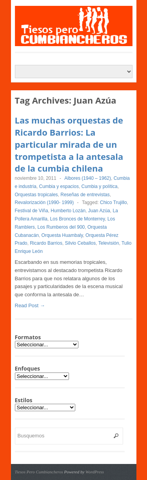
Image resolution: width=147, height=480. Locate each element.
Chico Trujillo (113, 202)
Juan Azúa (99, 210)
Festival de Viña (31, 210)
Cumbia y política (100, 186)
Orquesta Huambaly (62, 235)
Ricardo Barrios (46, 243)
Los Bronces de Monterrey (77, 219)
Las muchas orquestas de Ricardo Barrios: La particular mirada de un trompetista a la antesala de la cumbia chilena (69, 144)
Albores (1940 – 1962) (87, 178)
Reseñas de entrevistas (84, 194)
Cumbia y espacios (59, 186)
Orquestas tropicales (36, 194)
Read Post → (30, 305)
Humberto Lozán (68, 210)
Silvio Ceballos (80, 243)
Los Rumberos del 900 (61, 227)
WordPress (94, 471)
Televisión (108, 243)
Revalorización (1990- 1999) (44, 202)
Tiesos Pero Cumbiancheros (39, 471)
